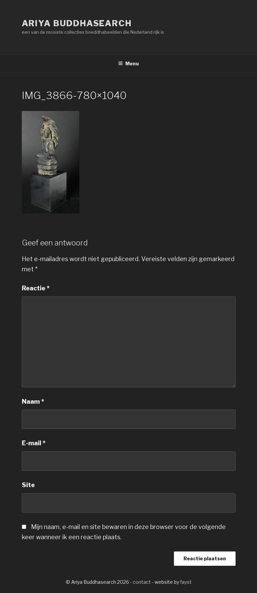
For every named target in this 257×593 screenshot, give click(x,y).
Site (28, 484)
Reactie (36, 288)
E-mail (34, 443)
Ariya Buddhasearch (77, 23)
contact (142, 582)
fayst (186, 582)
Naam (33, 401)
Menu (128, 63)
